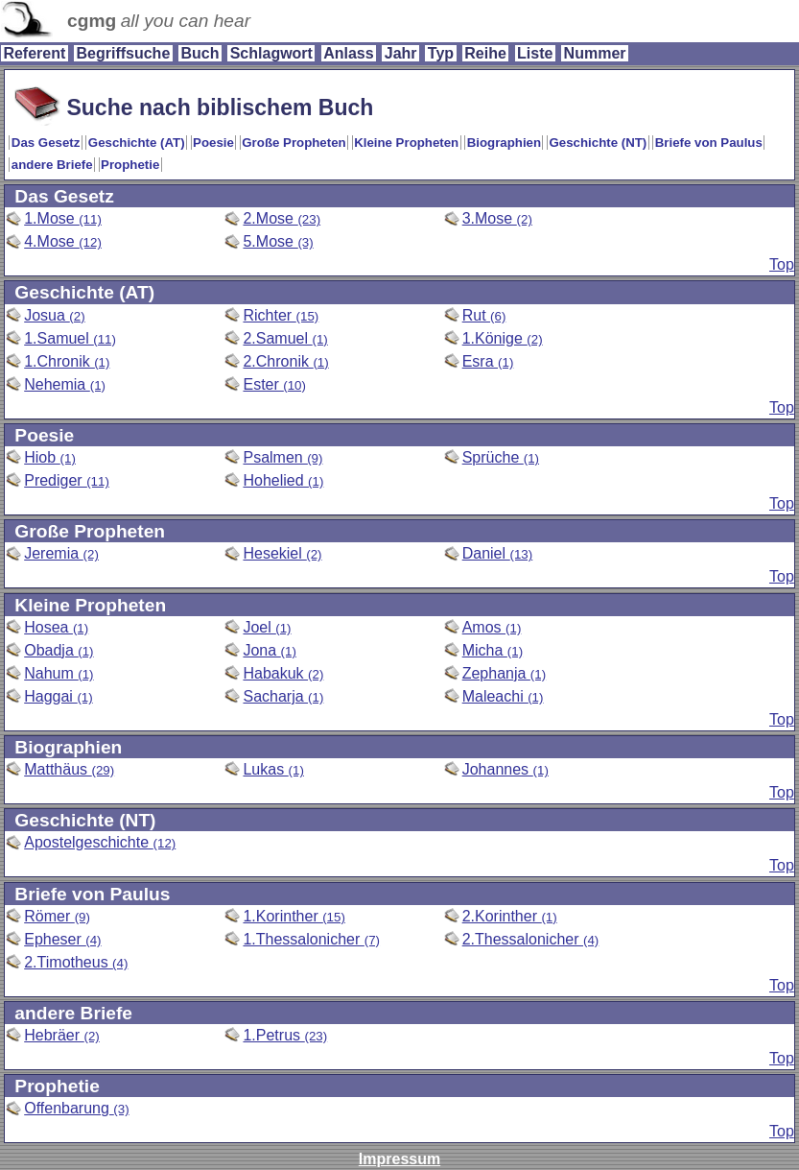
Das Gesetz (46, 142)
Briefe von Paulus (709, 142)
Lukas (273, 769)
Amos (492, 627)
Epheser (62, 939)
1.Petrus (285, 1035)
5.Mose (278, 241)
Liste (534, 53)
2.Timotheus (76, 962)
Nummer (595, 53)
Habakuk (283, 673)
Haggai (58, 696)
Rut (484, 315)
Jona (269, 650)
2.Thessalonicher (530, 939)
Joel (267, 627)
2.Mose (281, 218)
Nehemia (65, 384)
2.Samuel (285, 338)
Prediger (66, 480)
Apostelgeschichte (100, 842)
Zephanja (504, 673)
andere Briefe (52, 164)
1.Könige (502, 338)
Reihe (485, 53)
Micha (492, 650)
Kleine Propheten (406, 142)
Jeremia (61, 553)
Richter (280, 315)
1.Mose (63, 218)
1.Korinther (293, 916)
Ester (274, 384)
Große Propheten (293, 142)
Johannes (505, 769)
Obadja (58, 650)
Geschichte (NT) (598, 142)
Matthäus (69, 769)
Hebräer (62, 1035)
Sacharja (283, 696)
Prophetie (130, 164)
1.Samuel (70, 338)
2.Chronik (285, 361)
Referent (34, 53)
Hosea (56, 627)
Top (781, 264)
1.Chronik (66, 361)
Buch (199, 53)
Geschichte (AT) (136, 142)
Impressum (399, 1159)
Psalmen (282, 457)
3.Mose (497, 218)
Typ (441, 53)
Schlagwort (271, 53)
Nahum (58, 673)
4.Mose (63, 241)
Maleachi (503, 696)
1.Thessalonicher (311, 939)
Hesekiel (282, 553)
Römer (57, 916)
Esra (488, 361)
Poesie (213, 142)
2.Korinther (509, 916)
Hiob (50, 457)
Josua (54, 315)
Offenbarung (76, 1108)
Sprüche (500, 457)
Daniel (497, 553)
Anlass (348, 53)
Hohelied (283, 480)
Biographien (504, 142)
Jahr (401, 53)
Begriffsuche (123, 53)
